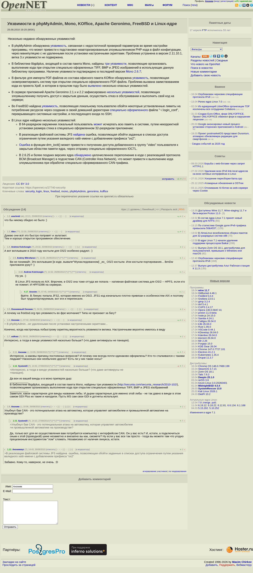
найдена (79, 134)
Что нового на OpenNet (205, 64)
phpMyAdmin (78, 191)
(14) (23, 209)
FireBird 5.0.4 (205, 296)
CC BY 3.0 (22, 183)
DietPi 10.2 (204, 394)
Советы (220, 156)
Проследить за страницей (18, 569)
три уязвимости (115, 63)
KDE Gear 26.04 (207, 346)
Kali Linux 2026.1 (207, 391)
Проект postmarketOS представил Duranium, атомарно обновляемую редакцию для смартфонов (221, 136)
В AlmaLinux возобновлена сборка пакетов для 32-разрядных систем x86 (220, 234)
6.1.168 (241, 405)
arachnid (15, 216)
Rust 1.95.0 (204, 326)
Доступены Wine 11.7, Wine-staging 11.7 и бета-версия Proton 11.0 (219, 212)
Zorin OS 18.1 (206, 371)
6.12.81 (222, 405)
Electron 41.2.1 (206, 352)
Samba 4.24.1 (206, 318)
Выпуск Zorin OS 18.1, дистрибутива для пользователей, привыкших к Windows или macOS (219, 250)
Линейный (148, 209)
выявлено (94, 85)
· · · (63, 216)
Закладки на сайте (14, 566)
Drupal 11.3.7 (205, 357)
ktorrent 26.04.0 (207, 338)
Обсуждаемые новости (220, 203)
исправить (168, 178)
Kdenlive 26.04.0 (207, 335)
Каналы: (196, 56)
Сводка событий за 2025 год (208, 143)
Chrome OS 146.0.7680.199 (214, 366)
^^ (62, 258)
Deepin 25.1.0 (206, 377)
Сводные (222, 60)
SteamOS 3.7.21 (207, 368)
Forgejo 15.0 (205, 343)
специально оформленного (129, 110)
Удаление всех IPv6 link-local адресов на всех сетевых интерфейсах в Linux (220, 172)
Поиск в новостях (202, 67)
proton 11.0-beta (207, 312)
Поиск (186, 5)
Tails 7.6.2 (203, 374)
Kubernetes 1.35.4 (208, 354)
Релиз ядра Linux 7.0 (210, 101)
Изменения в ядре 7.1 (202, 412)
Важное (220, 86)
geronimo (93, 191)
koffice (104, 191)
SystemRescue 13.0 (210, 388)
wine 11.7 (203, 290)
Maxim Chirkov (242, 566)
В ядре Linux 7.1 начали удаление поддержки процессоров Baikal (215, 242)
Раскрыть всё (169, 209)
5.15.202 (203, 408)
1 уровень (134, 209)
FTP (204, 30)
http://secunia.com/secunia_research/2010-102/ (147, 384)
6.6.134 (231, 405)
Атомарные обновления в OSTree (223, 183)
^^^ (65, 258)
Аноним (15, 320)
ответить (47, 216)
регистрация (227, 1)
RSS (181, 209)
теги (194, 5)
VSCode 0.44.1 (206, 329)
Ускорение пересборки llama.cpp (223, 178)
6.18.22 (212, 405)
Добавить (212, 569)
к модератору (76, 216)
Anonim (33, 292)
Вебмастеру (244, 569)
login (39, 191)
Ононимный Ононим (22, 309)
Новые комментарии (204, 71)
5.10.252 (214, 408)
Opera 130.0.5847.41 (210, 310)
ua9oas (15, 336)
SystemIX (23, 366)
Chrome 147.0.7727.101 (211, 349)
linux (46, 191)
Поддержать (227, 569)
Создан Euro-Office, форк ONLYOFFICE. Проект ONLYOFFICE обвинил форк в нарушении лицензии (221, 116)
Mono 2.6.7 (133, 71)
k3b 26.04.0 (204, 324)
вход (217, 1)
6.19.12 (202, 405)
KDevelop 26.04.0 (208, 332)
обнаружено (82, 155)
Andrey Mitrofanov (26, 258)
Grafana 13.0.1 (206, 298)
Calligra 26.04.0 (207, 321)
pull (214, 402)
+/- (157, 209)
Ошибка (24, 144)
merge (206, 402)
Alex (13, 231)
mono (64, 191)
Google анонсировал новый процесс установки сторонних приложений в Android (218, 125)
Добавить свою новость (206, 75)
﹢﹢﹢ (57, 216)
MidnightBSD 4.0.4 (209, 385)
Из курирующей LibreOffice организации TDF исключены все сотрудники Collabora (221, 108)
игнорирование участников (155, 471)
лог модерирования (177, 471)
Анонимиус (18, 449)
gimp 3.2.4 (204, 301)
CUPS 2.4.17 (205, 307)
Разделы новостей (202, 60)
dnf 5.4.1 (203, 304)
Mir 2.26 (202, 340)
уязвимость (58, 45)
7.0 (200, 402)
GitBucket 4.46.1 (207, 293)
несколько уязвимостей (123, 92)
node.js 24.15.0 (206, 315)
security (29, 191)
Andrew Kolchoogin (21, 247)
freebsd (55, 191)
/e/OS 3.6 (203, 380)
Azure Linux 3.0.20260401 (212, 383)
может (98, 124)
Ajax (123, 209)
